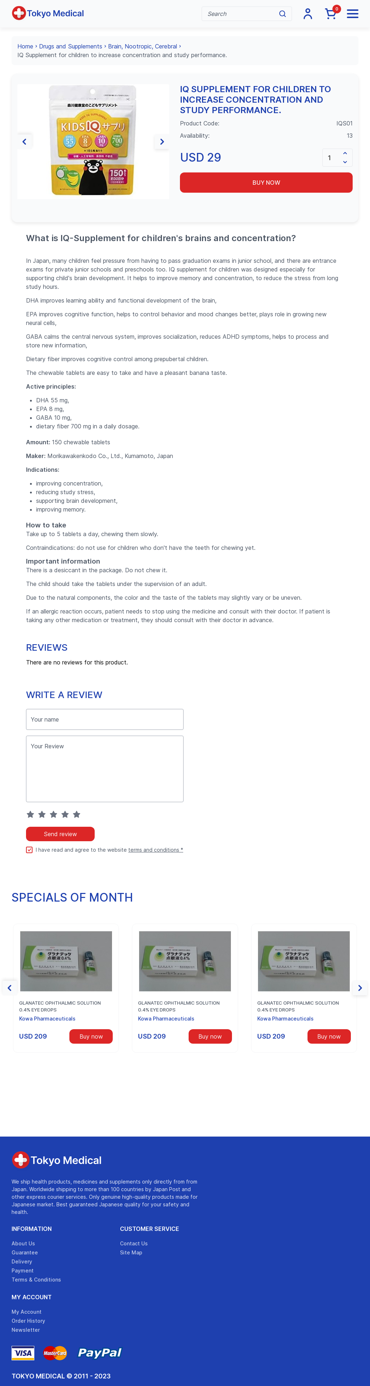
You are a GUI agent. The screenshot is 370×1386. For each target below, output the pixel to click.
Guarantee (25, 1252)
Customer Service (149, 1228)
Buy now (266, 182)
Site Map (131, 1252)
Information (32, 1228)
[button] (24, 141)
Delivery (22, 1261)
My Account (32, 1297)
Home (25, 46)
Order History (28, 1321)
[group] (93, 141)
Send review (60, 834)
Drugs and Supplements (70, 46)
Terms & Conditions (36, 1279)
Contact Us (134, 1243)
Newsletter (26, 1330)
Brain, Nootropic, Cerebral (142, 46)
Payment (23, 1270)
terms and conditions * (155, 850)
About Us (23, 1243)
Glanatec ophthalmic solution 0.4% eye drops (60, 1006)
